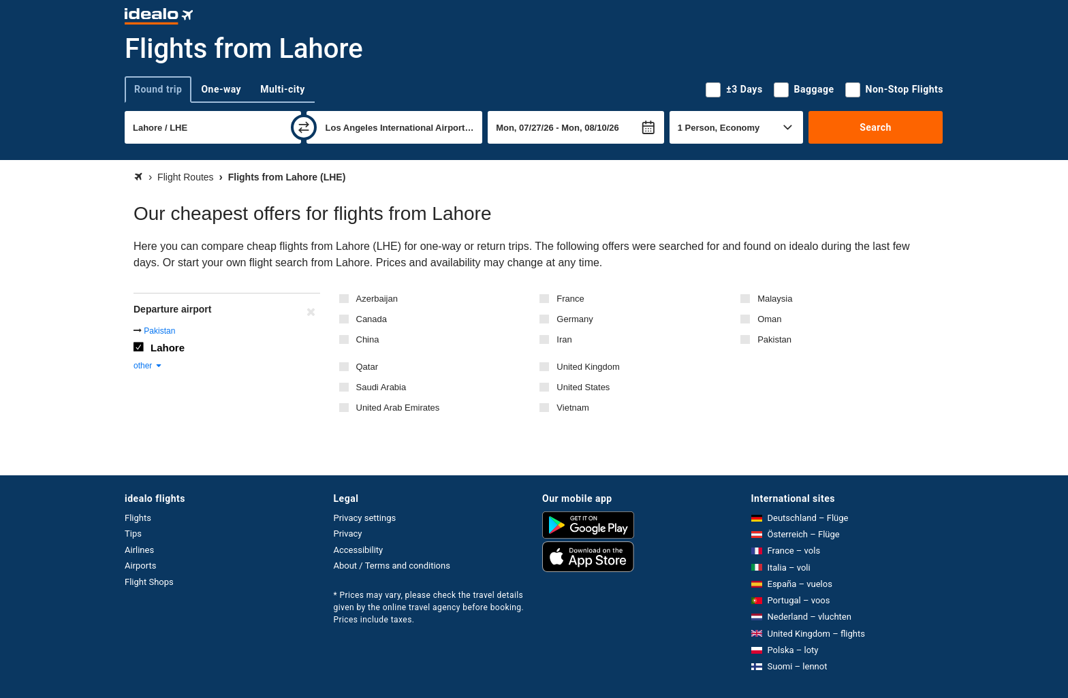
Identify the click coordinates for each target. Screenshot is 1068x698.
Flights (138, 518)
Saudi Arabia (381, 387)
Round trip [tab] (158, 89)
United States (583, 387)
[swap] (304, 127)
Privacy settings (365, 518)
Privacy (348, 533)
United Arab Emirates (398, 407)
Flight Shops (149, 582)
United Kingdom (588, 367)
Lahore (168, 347)
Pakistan (774, 339)
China (367, 339)
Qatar (367, 367)
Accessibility (358, 550)
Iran (563, 339)
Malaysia (774, 299)
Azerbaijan (377, 299)
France (570, 299)
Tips (133, 533)
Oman (769, 319)
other (148, 365)
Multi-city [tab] (282, 89)
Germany (574, 319)
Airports (140, 565)
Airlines (139, 550)
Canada (372, 319)
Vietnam (572, 407)
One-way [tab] (221, 89)
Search (876, 127)
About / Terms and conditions (392, 565)
